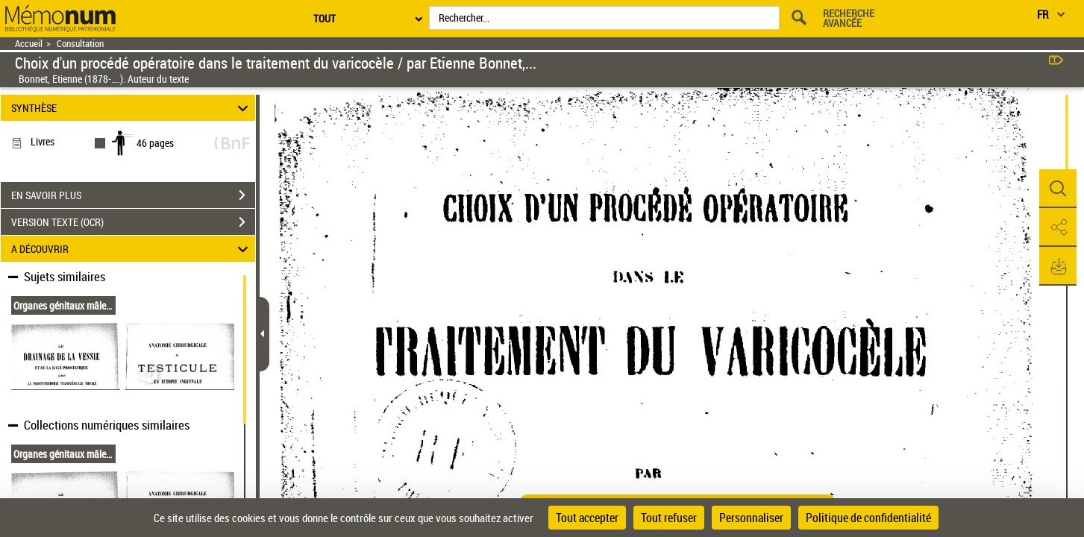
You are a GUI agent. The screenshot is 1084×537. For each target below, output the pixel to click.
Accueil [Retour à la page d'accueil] (29, 43)
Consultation (80, 43)
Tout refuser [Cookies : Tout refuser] (669, 517)
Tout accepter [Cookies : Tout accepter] (587, 517)
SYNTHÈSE (132, 108)
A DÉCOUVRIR (132, 249)
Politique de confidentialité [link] (868, 517)
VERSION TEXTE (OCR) (133, 222)
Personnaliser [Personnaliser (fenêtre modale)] (751, 517)
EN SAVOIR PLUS (133, 195)
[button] (1058, 188)
